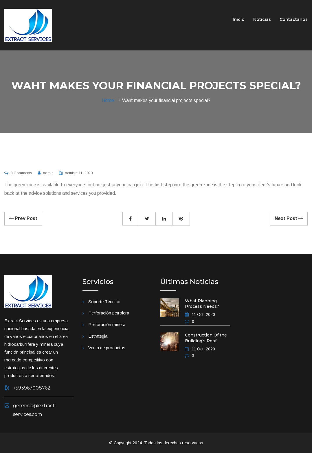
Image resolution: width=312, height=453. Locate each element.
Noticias (262, 19)
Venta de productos (106, 347)
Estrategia (97, 336)
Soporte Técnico (104, 301)
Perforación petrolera (108, 312)
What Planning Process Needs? (202, 303)
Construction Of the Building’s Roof (206, 337)
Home (109, 100)
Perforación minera (106, 324)
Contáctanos (294, 19)
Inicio (239, 19)
